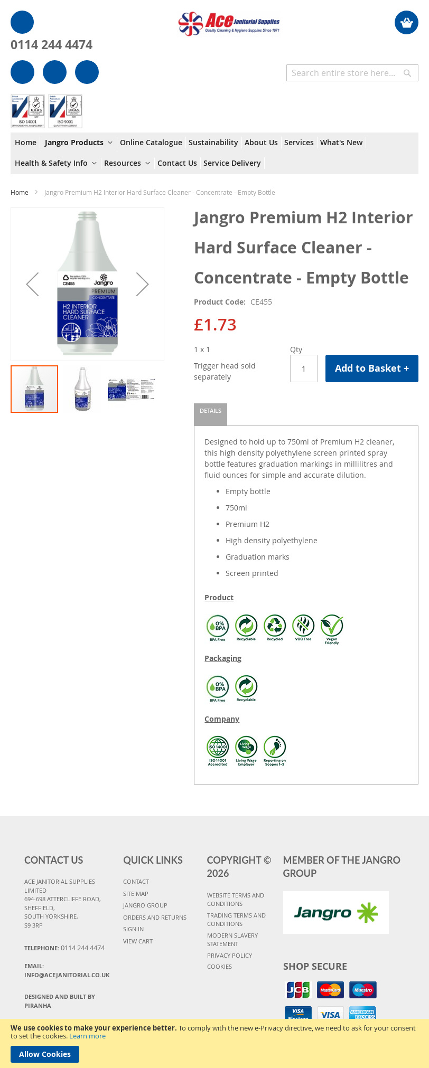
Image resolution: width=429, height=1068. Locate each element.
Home (20, 192)
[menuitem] (27, 142)
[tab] (210, 414)
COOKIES (219, 966)
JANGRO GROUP (145, 905)
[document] (214, 1043)
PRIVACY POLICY (229, 955)
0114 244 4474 (51, 44)
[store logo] (229, 18)
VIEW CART (138, 941)
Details (210, 410)
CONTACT (136, 881)
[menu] (214, 153)
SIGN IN (133, 929)
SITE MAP (135, 893)
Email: (66, 970)
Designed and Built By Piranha (59, 1001)
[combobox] (352, 72)
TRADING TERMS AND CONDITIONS (236, 919)
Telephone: (64, 947)
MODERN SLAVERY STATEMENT (232, 939)
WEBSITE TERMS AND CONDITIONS (235, 899)
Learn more (87, 1036)
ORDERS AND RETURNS (154, 917)
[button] (32, 284)
